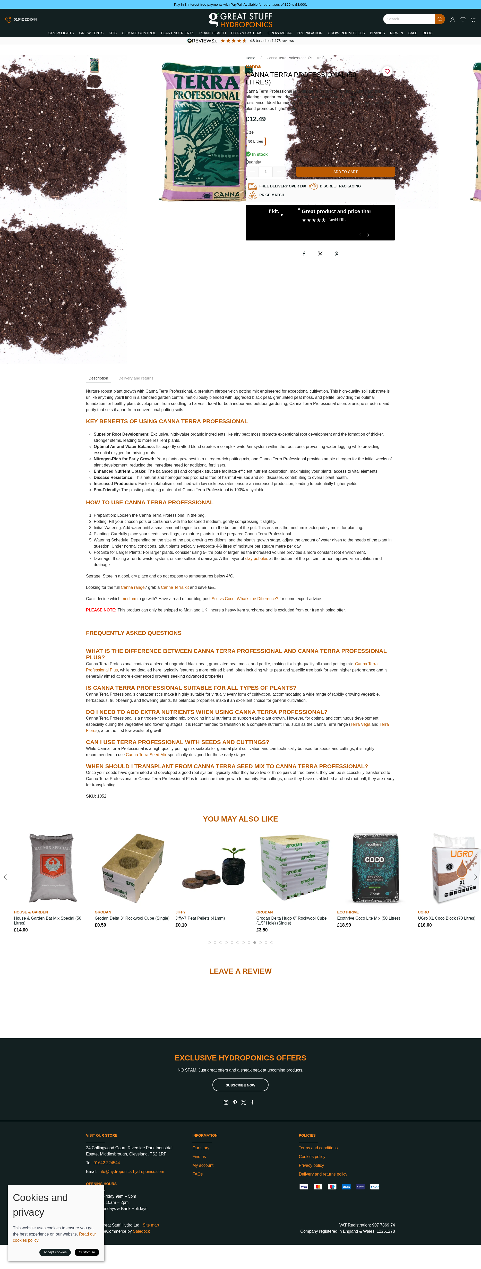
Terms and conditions (318, 1148)
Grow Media (279, 33)
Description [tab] (98, 378)
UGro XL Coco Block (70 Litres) (446, 918)
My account (202, 1165)
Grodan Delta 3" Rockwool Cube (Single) (132, 918)
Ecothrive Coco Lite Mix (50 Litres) (368, 918)
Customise (87, 1252)
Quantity (253, 162)
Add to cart (345, 172)
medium (129, 599)
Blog (428, 33)
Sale (412, 33)
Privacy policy (311, 1165)
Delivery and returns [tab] (135, 378)
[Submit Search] (440, 19)
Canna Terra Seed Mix (146, 755)
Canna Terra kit (175, 587)
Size (250, 132)
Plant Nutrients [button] (177, 33)
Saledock (141, 1231)
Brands (377, 33)
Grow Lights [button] (61, 33)
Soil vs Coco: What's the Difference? (245, 599)
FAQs (197, 1174)
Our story (200, 1148)
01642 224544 (21, 19)
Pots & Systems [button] (246, 33)
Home (250, 58)
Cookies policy (312, 1156)
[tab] (209, 942)
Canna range (133, 587)
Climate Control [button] (139, 33)
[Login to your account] (452, 19)
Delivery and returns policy (323, 1174)
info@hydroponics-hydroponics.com (131, 1171)
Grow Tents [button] (91, 33)
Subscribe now (240, 1085)
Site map (151, 1225)
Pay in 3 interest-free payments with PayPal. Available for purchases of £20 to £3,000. (240, 4)
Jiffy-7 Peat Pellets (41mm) (200, 918)
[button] (463, 19)
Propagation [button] (310, 33)
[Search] (414, 19)
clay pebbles (256, 558)
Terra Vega (360, 724)
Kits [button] (113, 33)
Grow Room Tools (346, 33)
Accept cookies (55, 1252)
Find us (199, 1156)
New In (396, 33)
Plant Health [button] (212, 33)
